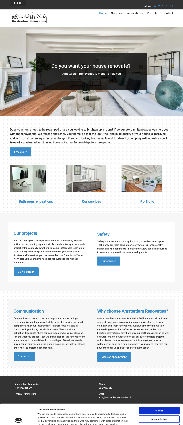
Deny (159, 407)
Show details (150, 419)
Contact (168, 13)
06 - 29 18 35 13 (163, 6)
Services (116, 13)
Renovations (135, 13)
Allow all (159, 390)
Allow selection (159, 398)
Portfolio (152, 13)
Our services (91, 202)
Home (103, 13)
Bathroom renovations (36, 202)
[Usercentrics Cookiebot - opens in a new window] (18, 419)
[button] (20, 151)
